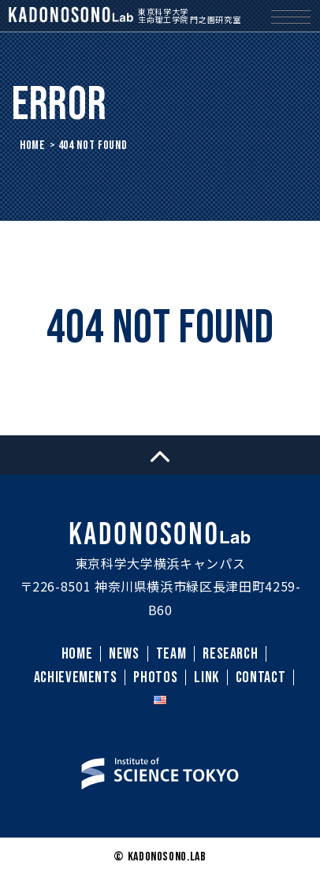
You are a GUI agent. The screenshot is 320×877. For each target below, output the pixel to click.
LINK (206, 677)
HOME (33, 145)
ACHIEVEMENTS (75, 677)
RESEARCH (230, 653)
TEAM (171, 653)
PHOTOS (155, 677)
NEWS (124, 653)
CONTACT (260, 677)
